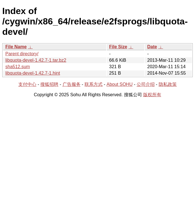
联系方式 (94, 84)
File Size (118, 46)
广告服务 (72, 84)
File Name (16, 46)
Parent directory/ (21, 53)
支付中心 (27, 84)
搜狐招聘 (49, 84)
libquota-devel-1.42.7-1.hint (32, 73)
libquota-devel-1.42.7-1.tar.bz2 (35, 60)
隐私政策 (168, 84)
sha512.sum (17, 66)
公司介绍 (146, 84)
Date (152, 46)
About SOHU (119, 84)
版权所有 (152, 94)
